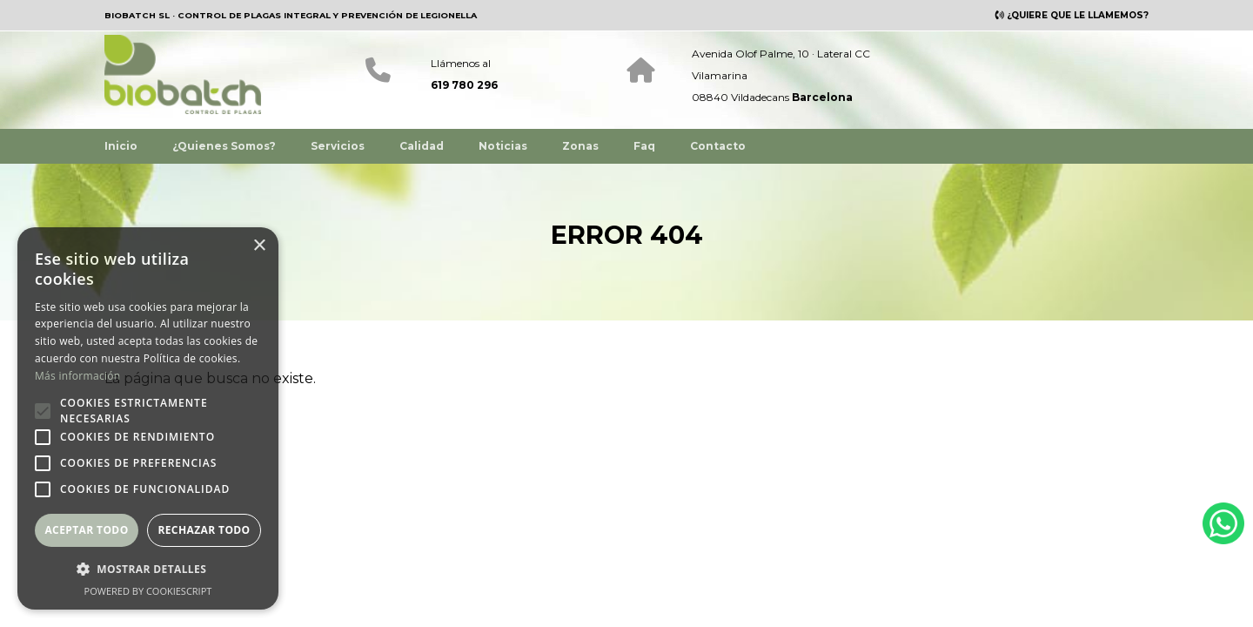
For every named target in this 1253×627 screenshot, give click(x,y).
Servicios (338, 145)
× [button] (258, 246)
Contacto (718, 145)
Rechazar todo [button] (203, 529)
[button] (148, 569)
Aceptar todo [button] (86, 529)
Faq (644, 145)
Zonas (580, 145)
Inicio (120, 145)
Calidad (421, 145)
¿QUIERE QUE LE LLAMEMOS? (1076, 15)
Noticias (503, 145)
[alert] (147, 418)
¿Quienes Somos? (224, 145)
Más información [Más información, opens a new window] (77, 375)
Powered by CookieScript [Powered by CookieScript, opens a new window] (148, 590)
